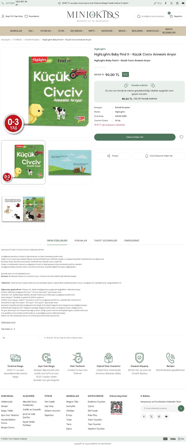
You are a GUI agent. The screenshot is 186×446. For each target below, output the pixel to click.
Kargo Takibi (7, 411)
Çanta (91, 406)
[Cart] (176, 16)
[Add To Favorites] (181, 137)
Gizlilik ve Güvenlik (32, 409)
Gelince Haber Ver (135, 137)
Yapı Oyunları (94, 424)
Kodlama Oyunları (96, 402)
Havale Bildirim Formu (8, 422)
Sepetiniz (49, 415)
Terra (68, 424)
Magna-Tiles (72, 402)
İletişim (4, 406)
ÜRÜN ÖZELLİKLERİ (57, 240)
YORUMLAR (80, 240)
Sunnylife (70, 406)
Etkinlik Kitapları (122, 107)
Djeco (69, 429)
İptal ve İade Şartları (29, 416)
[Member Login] (12, 16)
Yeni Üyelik (50, 402)
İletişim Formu (7, 427)
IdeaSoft (78, 444)
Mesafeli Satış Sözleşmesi (29, 404)
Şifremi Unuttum (52, 411)
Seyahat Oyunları (96, 429)
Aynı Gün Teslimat (10, 415)
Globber (70, 411)
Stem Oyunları (95, 420)
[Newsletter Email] (163, 408)
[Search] (150, 16)
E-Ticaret (86, 444)
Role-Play (92, 415)
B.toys (69, 415)
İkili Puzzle (93, 411)
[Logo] (93, 16)
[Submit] (181, 408)
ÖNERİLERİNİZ (131, 240)
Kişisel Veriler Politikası (29, 424)
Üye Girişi (49, 406)
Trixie (68, 420)
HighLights (100, 49)
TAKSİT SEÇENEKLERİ (105, 240)
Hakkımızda (6, 402)
